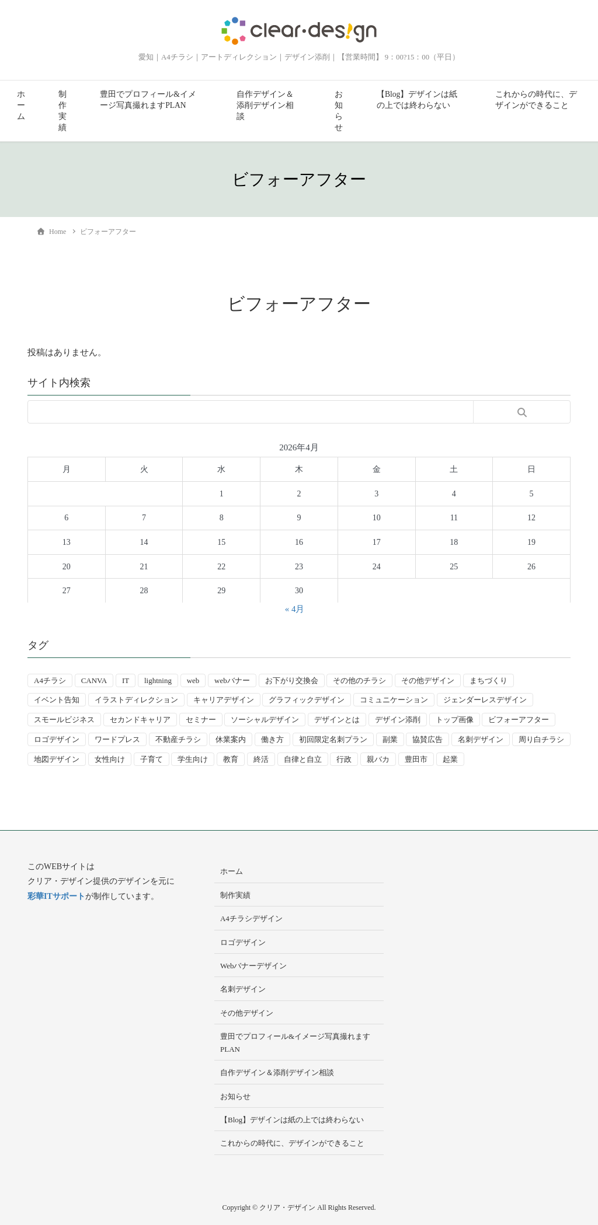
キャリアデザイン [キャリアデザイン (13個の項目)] (223, 699)
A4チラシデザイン (251, 918)
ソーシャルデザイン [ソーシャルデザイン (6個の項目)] (265, 719)
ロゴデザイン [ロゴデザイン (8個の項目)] (56, 739)
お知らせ (339, 111)
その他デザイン (246, 1013)
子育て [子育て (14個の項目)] (151, 759)
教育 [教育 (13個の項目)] (230, 759)
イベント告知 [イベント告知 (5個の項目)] (56, 699)
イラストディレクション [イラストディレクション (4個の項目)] (136, 699)
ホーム (21, 105)
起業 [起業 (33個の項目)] (450, 759)
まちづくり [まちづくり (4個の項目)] (488, 680)
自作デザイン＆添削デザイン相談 (265, 105)
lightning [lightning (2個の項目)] (158, 680)
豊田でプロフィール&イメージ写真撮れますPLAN (148, 100)
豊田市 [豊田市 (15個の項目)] (416, 759)
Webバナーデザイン (253, 965)
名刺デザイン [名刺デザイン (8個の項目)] (480, 739)
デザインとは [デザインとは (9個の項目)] (337, 719)
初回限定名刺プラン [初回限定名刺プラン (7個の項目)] (333, 739)
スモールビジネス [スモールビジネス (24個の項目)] (64, 719)
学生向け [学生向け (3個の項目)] (193, 759)
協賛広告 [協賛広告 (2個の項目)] (427, 739)
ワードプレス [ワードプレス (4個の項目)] (117, 739)
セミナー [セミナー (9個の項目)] (201, 719)
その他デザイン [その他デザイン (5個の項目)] (427, 680)
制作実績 (62, 111)
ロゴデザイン (243, 942)
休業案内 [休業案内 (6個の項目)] (230, 739)
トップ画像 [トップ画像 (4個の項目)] (455, 719)
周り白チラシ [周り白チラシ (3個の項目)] (541, 739)
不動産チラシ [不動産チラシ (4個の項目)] (178, 739)
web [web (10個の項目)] (193, 680)
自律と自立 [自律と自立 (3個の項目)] (303, 759)
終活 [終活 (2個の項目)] (261, 759)
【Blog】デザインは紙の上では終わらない (417, 100)
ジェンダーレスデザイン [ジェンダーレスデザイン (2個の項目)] (485, 699)
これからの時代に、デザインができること (536, 100)
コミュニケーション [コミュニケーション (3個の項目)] (394, 699)
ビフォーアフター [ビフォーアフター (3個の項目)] (518, 719)
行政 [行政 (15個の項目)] (344, 759)
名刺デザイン (243, 989)
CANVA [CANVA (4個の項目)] (94, 680)
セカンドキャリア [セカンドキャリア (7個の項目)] (140, 719)
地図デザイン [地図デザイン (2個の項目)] (56, 759)
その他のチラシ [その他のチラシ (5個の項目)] (359, 680)
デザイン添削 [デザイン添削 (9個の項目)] (397, 719)
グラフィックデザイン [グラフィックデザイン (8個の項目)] (307, 699)
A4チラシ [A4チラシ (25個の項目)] (50, 680)
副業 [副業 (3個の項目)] (390, 739)
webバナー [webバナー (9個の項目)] (232, 680)
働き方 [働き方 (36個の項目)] (272, 739)
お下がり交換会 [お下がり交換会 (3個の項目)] (291, 680)
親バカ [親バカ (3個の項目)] (378, 759)
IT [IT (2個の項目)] (125, 680)
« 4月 (295, 609)
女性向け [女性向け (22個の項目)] (110, 759)
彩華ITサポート (56, 896)
